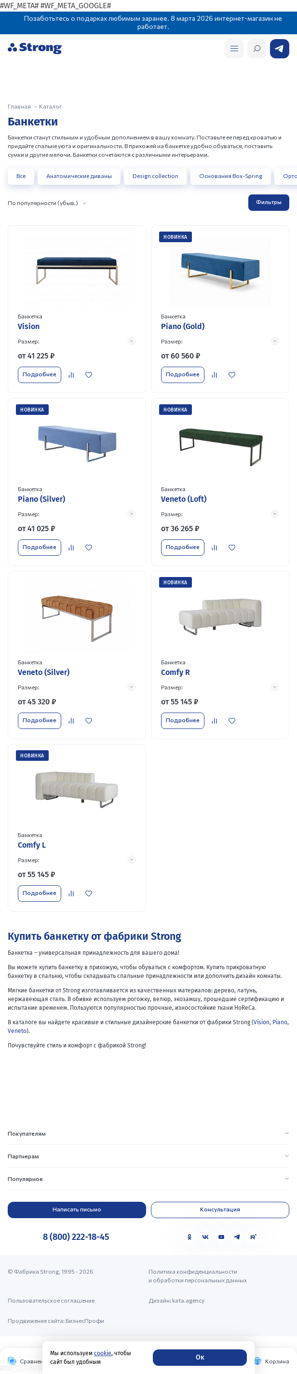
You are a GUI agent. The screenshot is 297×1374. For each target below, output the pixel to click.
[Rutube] (253, 1237)
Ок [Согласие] (200, 1357)
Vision (262, 1022)
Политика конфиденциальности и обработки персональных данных (197, 1275)
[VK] (205, 1237)
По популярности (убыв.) (43, 202)
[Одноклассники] (189, 1237)
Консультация (220, 1209)
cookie (102, 1353)
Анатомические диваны (79, 175)
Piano (279, 1022)
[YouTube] (221, 1237)
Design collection (155, 175)
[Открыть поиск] (234, 48)
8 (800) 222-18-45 (76, 1237)
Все (21, 175)
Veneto (17, 1031)
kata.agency (188, 1300)
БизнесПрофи (85, 1320)
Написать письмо (77, 1209)
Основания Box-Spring (230, 175)
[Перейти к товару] (77, 309)
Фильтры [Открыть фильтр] (269, 201)
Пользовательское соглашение (51, 1300)
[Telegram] (237, 1237)
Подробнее (39, 374)
